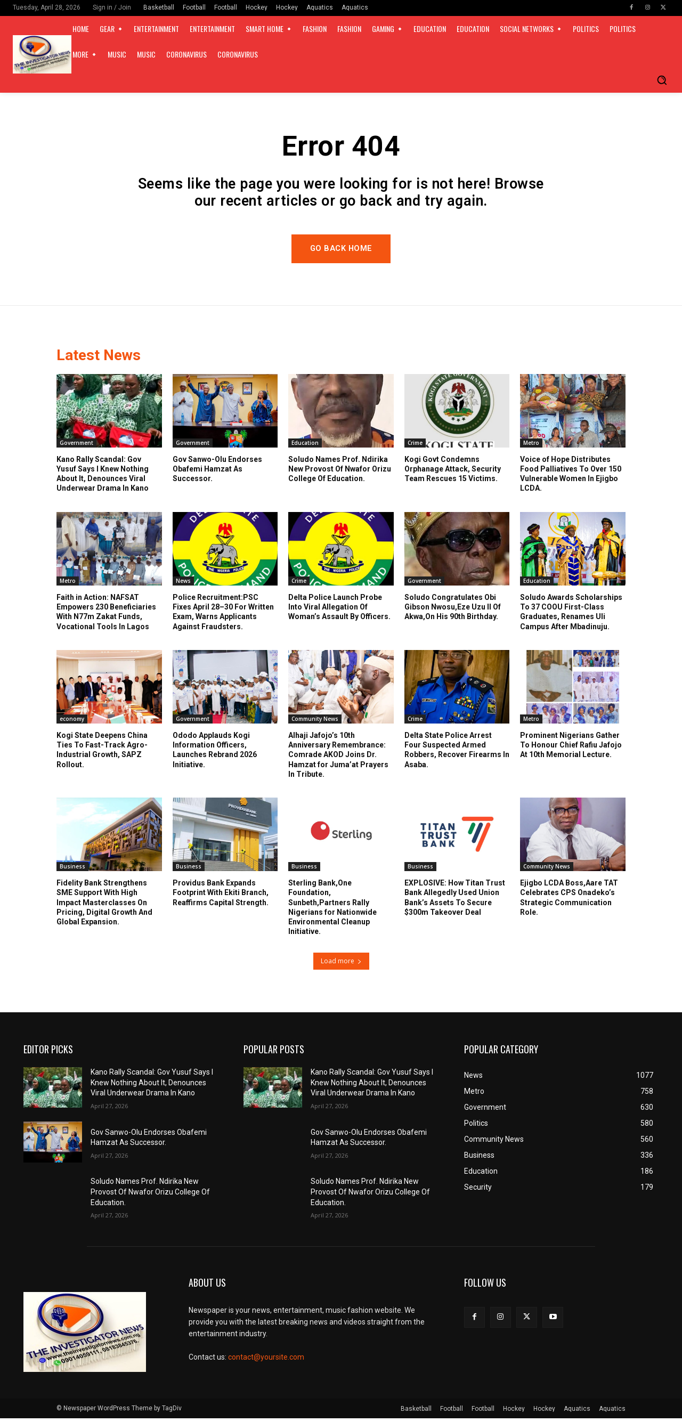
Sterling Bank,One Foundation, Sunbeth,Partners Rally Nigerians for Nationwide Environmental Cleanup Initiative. (332, 911)
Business (72, 870)
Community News (314, 722)
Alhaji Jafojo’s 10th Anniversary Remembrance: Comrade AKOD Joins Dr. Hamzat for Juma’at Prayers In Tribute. (338, 758)
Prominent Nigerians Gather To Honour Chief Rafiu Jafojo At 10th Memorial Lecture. (571, 748)
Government (76, 446)
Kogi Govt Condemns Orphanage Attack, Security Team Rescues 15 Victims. (452, 472)
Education (305, 446)
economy (72, 722)
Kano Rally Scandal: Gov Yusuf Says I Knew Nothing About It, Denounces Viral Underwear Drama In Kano (152, 1086)
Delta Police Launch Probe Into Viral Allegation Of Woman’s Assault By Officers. (339, 610)
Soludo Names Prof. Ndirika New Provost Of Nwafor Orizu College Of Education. (339, 472)
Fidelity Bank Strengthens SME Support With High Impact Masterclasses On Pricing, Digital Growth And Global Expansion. (104, 906)
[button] (662, 80)
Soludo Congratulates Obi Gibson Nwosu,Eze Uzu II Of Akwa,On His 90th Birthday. (452, 610)
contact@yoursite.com (266, 1360)
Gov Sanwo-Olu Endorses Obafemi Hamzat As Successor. (217, 472)
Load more (341, 964)
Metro (531, 446)
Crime (415, 446)
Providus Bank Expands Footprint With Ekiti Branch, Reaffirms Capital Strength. (221, 897)
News (183, 584)
